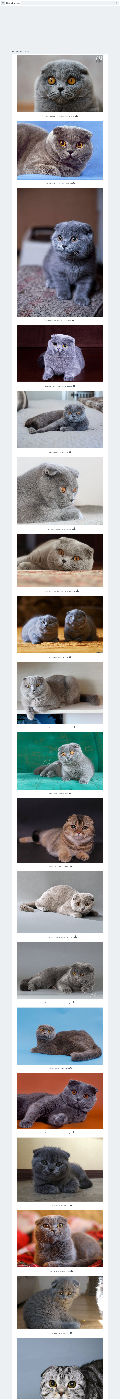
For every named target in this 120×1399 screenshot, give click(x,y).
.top (13, 3)
